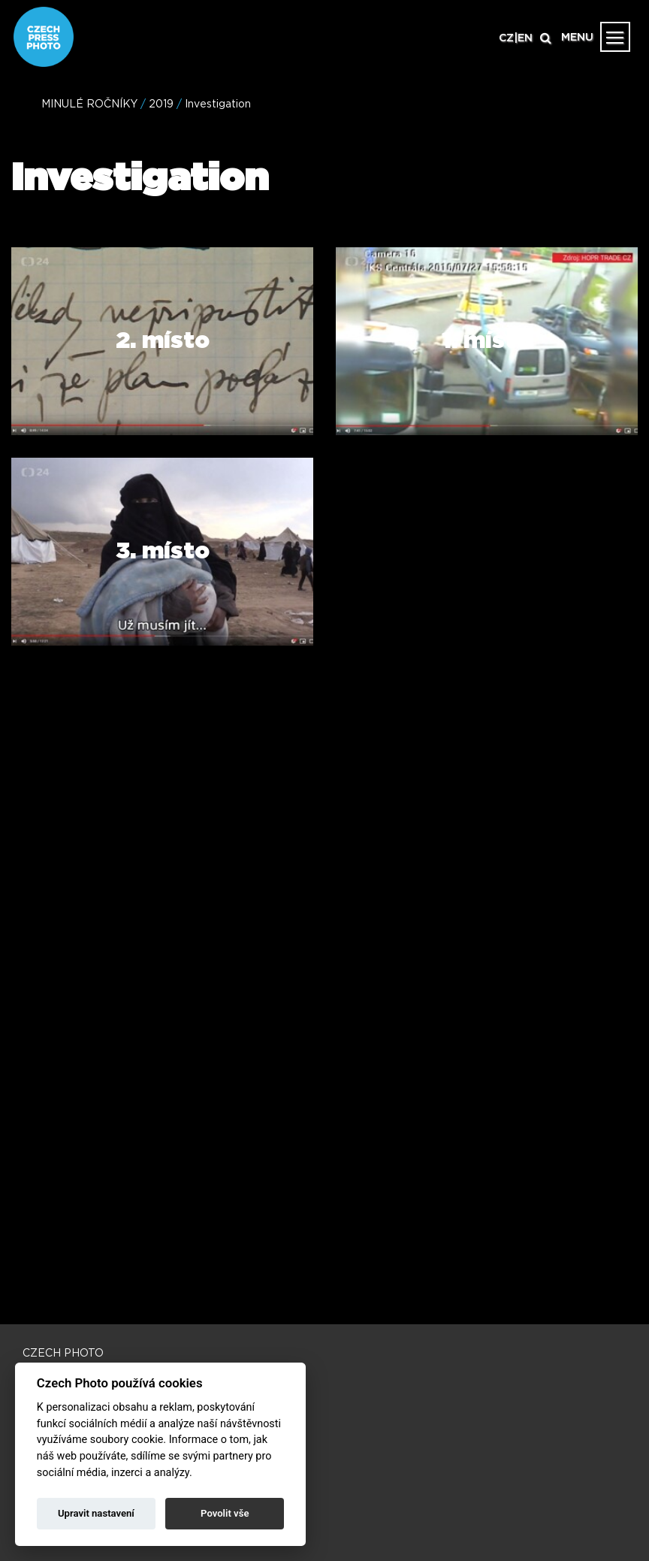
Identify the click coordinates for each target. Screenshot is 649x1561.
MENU (577, 37)
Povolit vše (225, 1513)
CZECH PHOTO (63, 1353)
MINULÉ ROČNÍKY (89, 104)
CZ (506, 38)
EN (525, 38)
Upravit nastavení (96, 1513)
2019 (161, 104)
